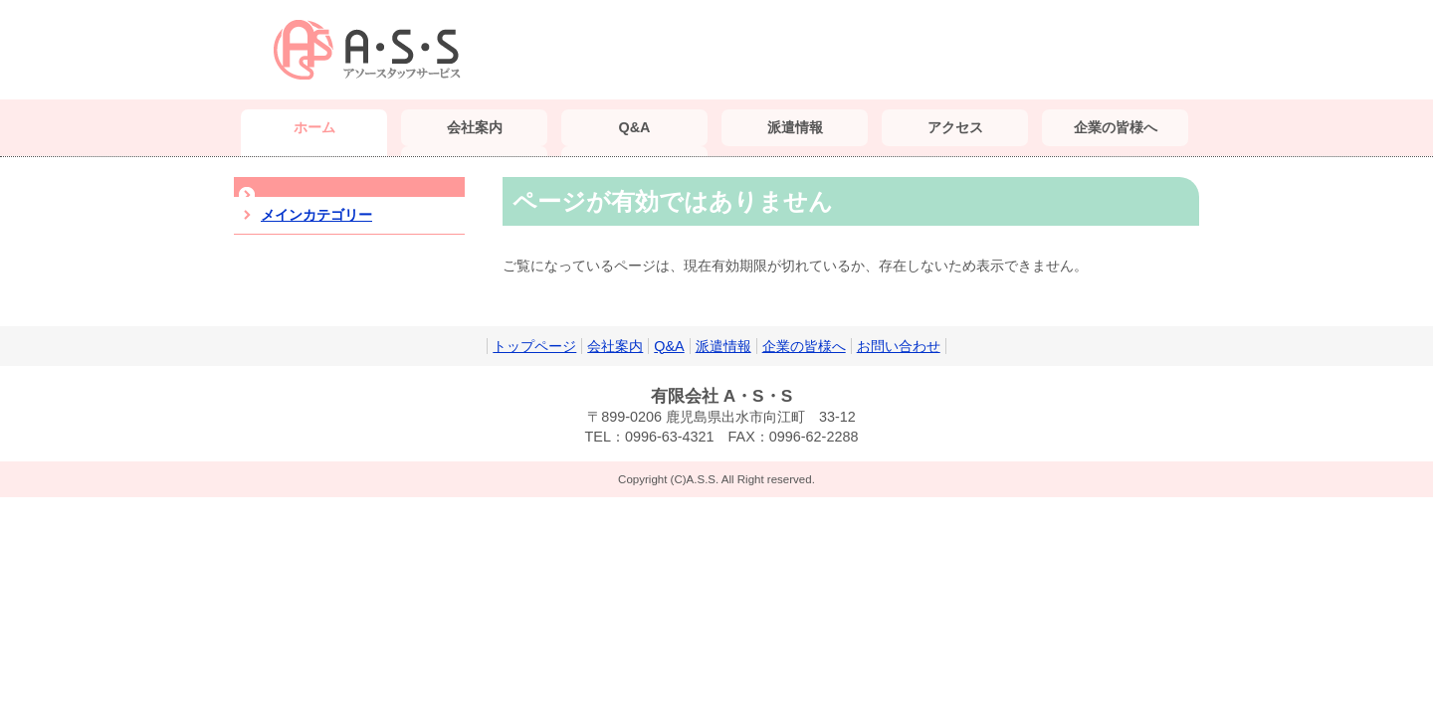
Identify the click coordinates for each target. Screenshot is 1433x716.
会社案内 (615, 346)
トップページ (534, 346)
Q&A (669, 346)
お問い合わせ (898, 346)
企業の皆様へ (804, 346)
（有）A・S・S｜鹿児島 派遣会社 (373, 50)
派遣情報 (723, 346)
